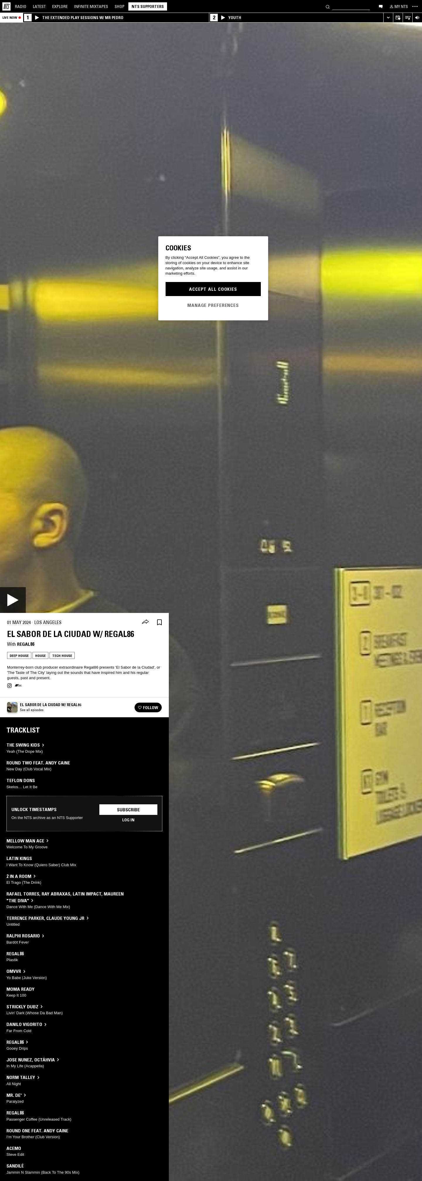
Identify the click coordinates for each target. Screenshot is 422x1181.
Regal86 (25, 644)
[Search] (327, 6)
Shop (120, 6)
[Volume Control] (417, 18)
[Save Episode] (159, 622)
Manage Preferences (213, 305)
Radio (20, 6)
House (40, 655)
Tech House (62, 655)
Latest (39, 6)
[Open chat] (381, 6)
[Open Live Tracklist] (407, 18)
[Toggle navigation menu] (415, 6)
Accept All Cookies (213, 289)
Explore (60, 6)
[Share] (145, 622)
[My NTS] (398, 6)
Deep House (19, 655)
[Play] (13, 600)
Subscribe (128, 810)
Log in (128, 820)
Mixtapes (91, 6)
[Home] (6, 6)
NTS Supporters (148, 6)
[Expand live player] (388, 18)
